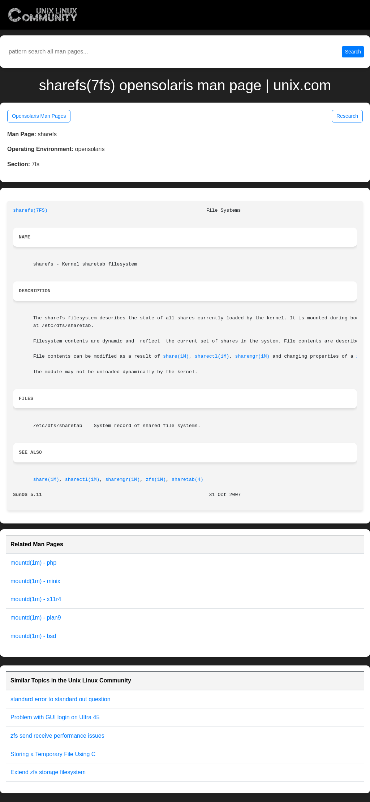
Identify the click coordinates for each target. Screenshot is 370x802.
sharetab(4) (187, 479)
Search (353, 52)
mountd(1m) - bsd (33, 636)
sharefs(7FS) (30, 210)
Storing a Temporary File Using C (52, 754)
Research (347, 116)
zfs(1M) (156, 479)
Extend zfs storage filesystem (48, 772)
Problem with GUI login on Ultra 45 (54, 717)
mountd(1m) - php (33, 563)
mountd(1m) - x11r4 (35, 599)
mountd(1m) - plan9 (35, 618)
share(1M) (176, 356)
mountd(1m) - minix (35, 581)
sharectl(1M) (212, 356)
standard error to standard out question (60, 699)
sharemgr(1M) (252, 356)
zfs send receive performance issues (57, 736)
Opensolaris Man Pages (39, 116)
